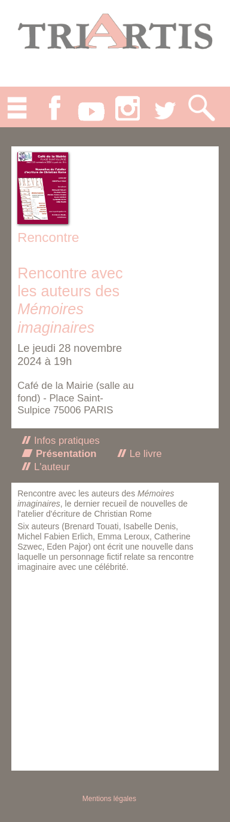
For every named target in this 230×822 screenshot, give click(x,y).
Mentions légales (109, 799)
